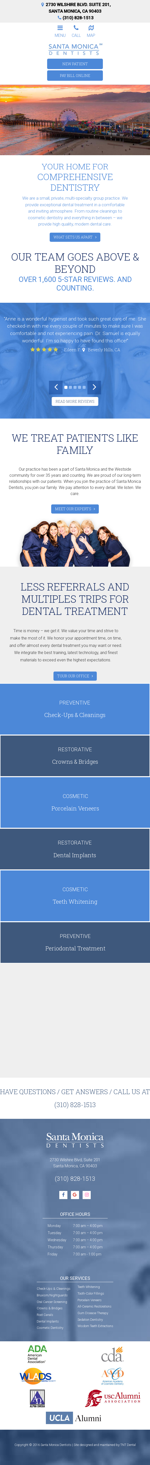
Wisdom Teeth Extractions (95, 1326)
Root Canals (45, 1315)
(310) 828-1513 (75, 17)
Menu (60, 30)
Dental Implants (74, 848)
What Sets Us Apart (73, 237)
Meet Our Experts (73, 508)
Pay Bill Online (75, 75)
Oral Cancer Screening (52, 1302)
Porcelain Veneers (75, 802)
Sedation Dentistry (90, 1319)
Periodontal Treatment (75, 942)
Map (91, 30)
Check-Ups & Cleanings (74, 709)
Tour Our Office (73, 676)
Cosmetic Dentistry (50, 1328)
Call (76, 30)
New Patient (75, 63)
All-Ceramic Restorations (94, 1306)
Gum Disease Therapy (93, 1313)
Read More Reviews (75, 401)
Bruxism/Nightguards (52, 1295)
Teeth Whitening (75, 895)
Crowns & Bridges (75, 755)
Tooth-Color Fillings (91, 1293)
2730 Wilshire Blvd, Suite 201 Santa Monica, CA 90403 (75, 1162)
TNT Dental (128, 1445)
